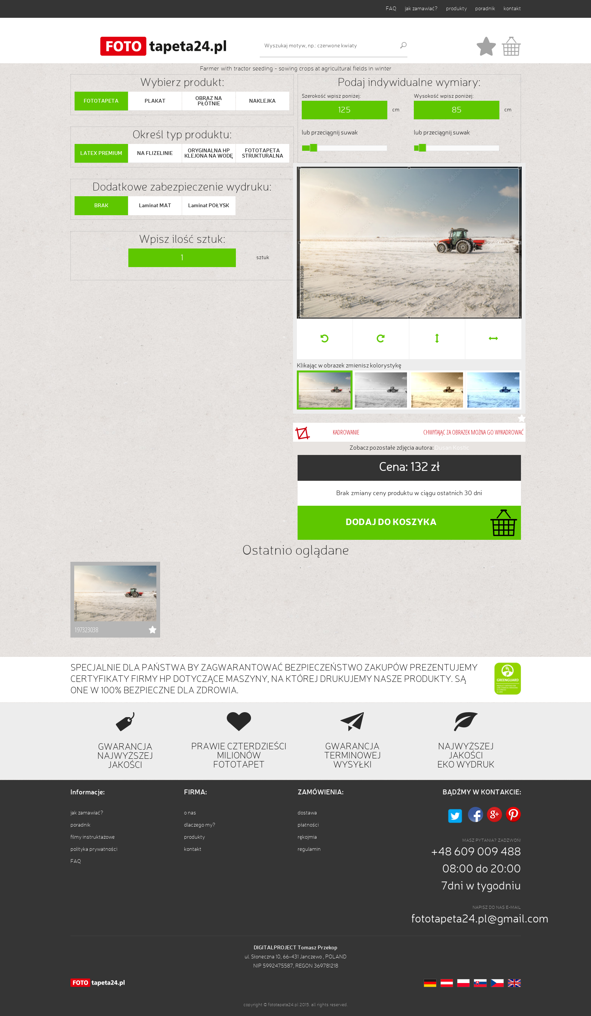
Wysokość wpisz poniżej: (444, 96)
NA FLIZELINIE (155, 153)
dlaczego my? (199, 825)
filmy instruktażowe (92, 837)
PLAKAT (155, 101)
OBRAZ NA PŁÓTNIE (208, 101)
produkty (456, 8)
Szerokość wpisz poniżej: (331, 96)
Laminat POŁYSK (208, 205)
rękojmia (307, 837)
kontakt (512, 8)
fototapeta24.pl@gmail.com (480, 919)
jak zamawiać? (421, 8)
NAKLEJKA (262, 101)
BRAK (101, 205)
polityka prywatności (93, 849)
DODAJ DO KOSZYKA (391, 522)
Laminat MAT (155, 205)
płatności (308, 825)
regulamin (309, 849)
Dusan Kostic (452, 448)
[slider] (313, 148)
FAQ (391, 8)
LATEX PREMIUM (101, 153)
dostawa (307, 813)
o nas (190, 813)
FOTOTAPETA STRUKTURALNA (262, 153)
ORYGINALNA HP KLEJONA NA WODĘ (208, 153)
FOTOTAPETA (101, 101)
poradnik (485, 8)
